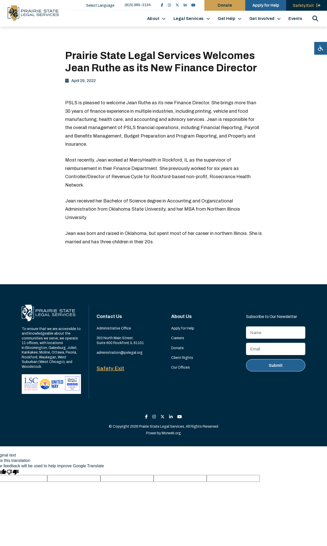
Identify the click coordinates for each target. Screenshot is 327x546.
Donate (177, 348)
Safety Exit (110, 368)
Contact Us (109, 316)
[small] (162, 5)
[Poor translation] (12, 472)
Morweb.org (171, 433)
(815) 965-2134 (138, 5)
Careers (177, 338)
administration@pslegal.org (120, 353)
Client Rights (182, 358)
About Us (181, 316)
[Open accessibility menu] (320, 48)
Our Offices (180, 367)
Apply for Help (182, 328)
